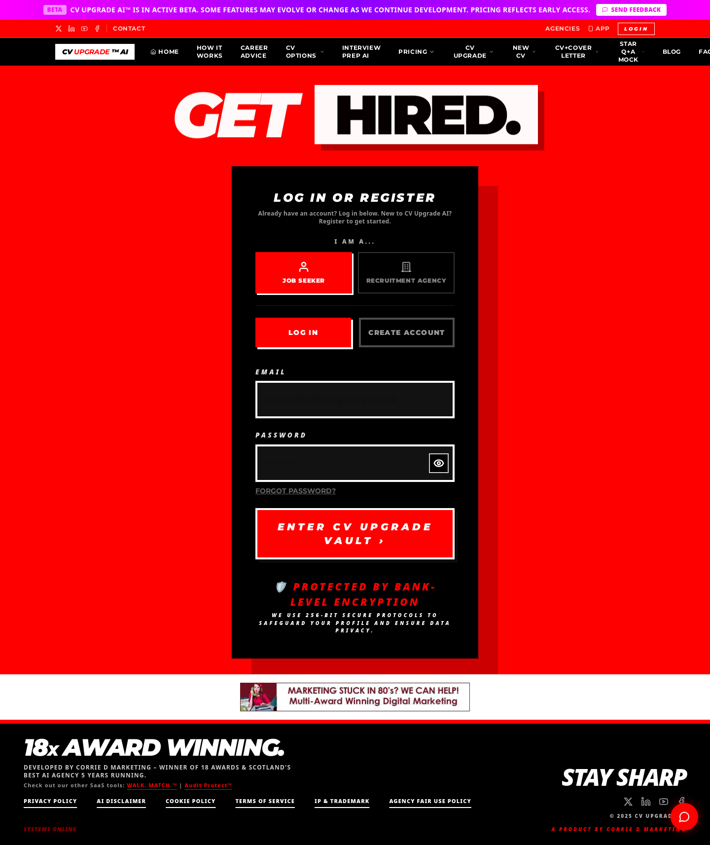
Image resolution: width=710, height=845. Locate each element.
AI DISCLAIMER (121, 801)
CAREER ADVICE (254, 51)
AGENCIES (562, 28)
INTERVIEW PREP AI (361, 51)
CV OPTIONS (305, 51)
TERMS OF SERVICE (265, 801)
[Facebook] (97, 28)
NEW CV (524, 51)
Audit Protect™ (208, 785)
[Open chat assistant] (684, 815)
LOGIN (636, 29)
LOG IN (303, 333)
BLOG (672, 51)
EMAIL (271, 371)
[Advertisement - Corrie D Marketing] (355, 697)
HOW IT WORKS (210, 51)
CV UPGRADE (474, 51)
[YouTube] (84, 28)
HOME (164, 51)
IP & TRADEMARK (342, 801)
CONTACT (129, 28)
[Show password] (439, 463)
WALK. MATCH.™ (152, 785)
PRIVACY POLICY (50, 801)
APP (599, 28)
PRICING (416, 51)
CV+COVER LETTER (577, 51)
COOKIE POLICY (190, 801)
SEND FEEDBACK (631, 9)
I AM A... (354, 242)
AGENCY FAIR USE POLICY (430, 801)
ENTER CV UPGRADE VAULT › (355, 533)
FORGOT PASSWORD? (296, 490)
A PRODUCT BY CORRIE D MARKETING (619, 829)
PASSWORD (282, 435)
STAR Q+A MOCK (631, 51)
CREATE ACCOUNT (406, 333)
